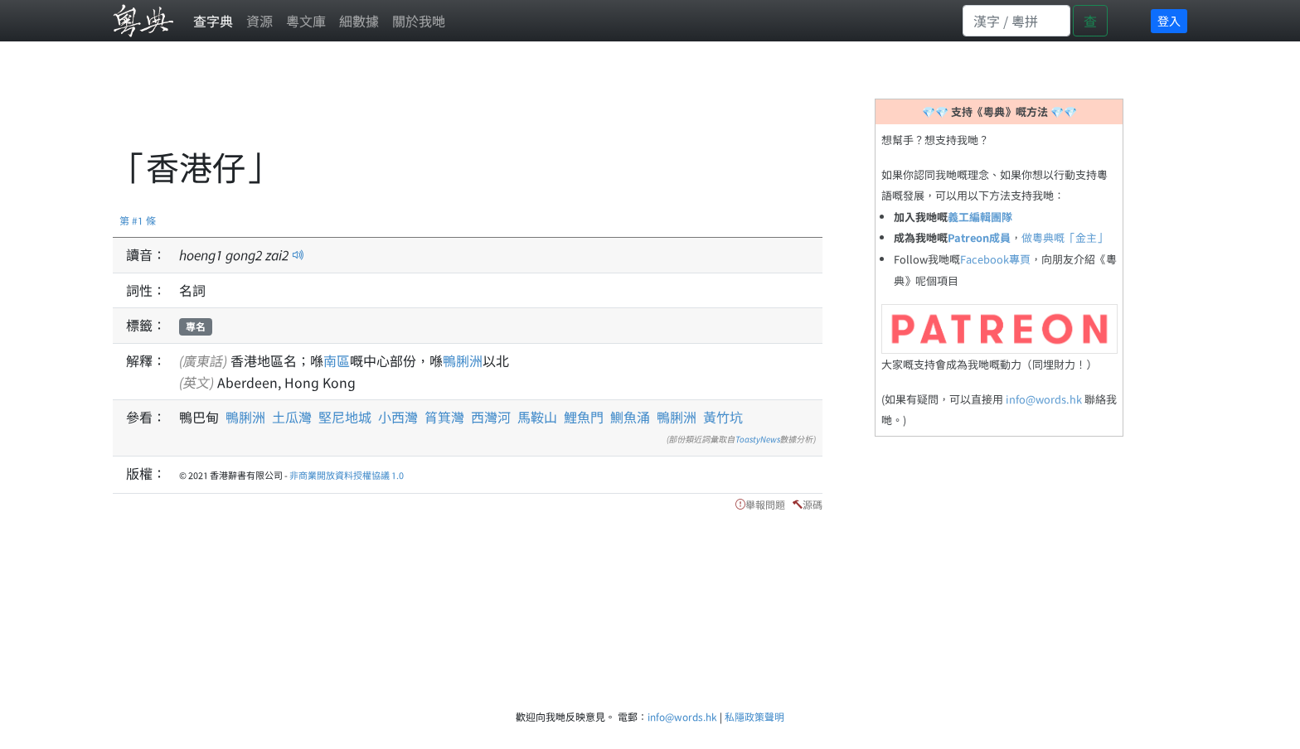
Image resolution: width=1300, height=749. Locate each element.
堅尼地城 (344, 417)
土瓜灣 (292, 417)
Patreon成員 (979, 237)
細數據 (359, 21)
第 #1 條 (137, 220)
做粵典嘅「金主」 (1064, 237)
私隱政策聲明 (754, 716)
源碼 (812, 504)
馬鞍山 (537, 417)
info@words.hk (1044, 399)
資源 (259, 21)
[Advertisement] (414, 103)
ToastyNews (757, 438)
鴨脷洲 (463, 360)
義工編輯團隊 (980, 217)
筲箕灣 (444, 417)
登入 (1169, 20)
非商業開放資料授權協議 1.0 (346, 474)
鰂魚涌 (630, 417)
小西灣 (398, 417)
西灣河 (491, 417)
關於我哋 (418, 21)
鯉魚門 (584, 417)
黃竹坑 (723, 417)
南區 (336, 360)
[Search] (1016, 20)
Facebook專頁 (995, 259)
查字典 (213, 21)
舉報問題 (765, 504)
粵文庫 (306, 21)
